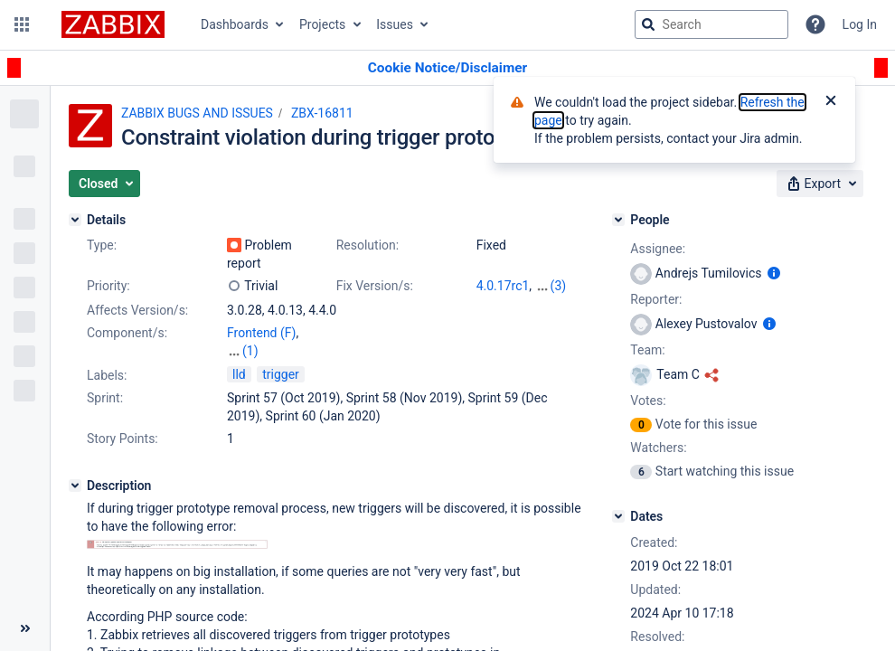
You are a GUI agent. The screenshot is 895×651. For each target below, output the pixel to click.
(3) (559, 285)
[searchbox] (711, 24)
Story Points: (122, 438)
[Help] (815, 24)
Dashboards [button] (234, 24)
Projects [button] (322, 24)
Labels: (107, 375)
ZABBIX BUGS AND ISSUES (197, 113)
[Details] (75, 219)
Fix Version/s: (374, 285)
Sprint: (105, 398)
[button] (21, 24)
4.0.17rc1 (503, 285)
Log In (860, 24)
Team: (647, 350)
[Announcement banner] (447, 68)
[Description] (75, 485)
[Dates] (618, 516)
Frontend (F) (261, 333)
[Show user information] (774, 273)
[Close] (831, 102)
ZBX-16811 (322, 113)
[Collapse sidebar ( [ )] (25, 628)
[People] (618, 219)
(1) (250, 351)
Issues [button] (394, 24)
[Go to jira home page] (113, 24)
